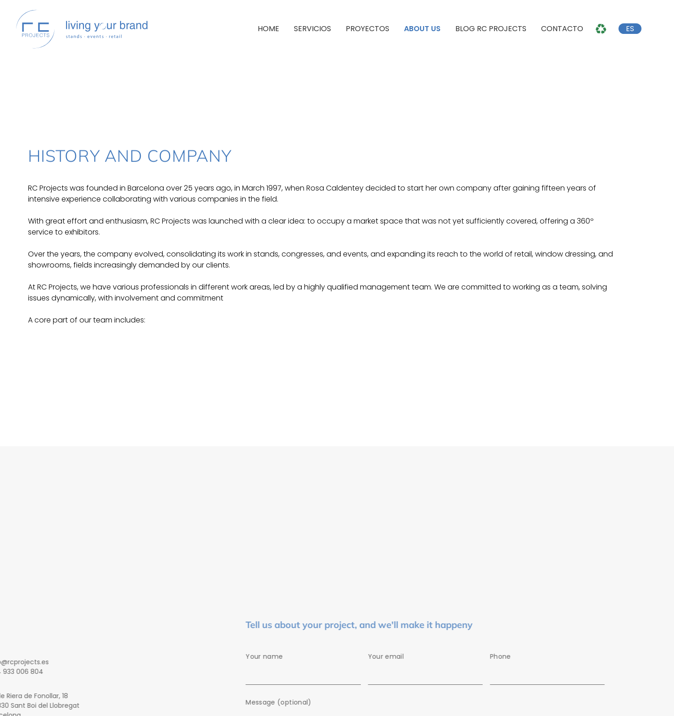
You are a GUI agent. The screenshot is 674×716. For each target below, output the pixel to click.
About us (422, 28)
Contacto (562, 28)
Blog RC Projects (490, 28)
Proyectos (367, 28)
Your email (429, 670)
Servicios (312, 28)
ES (630, 28)
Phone (551, 670)
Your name (307, 670)
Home (268, 28)
